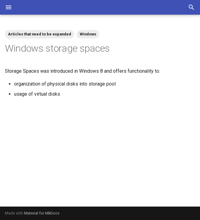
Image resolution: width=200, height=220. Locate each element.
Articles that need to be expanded (39, 34)
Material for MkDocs (42, 213)
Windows (88, 34)
